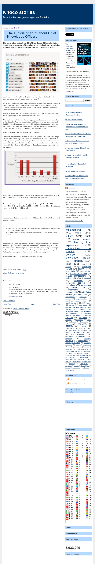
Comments (72, 383)
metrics (68, 299)
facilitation (83, 355)
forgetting (68, 338)
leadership (84, 322)
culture (69, 236)
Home (32, 304)
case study (70, 271)
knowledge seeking (75, 283)
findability (72, 322)
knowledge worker (71, 311)
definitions (72, 357)
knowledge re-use (71, 355)
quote (88, 236)
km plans (83, 318)
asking (71, 305)
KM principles (70, 324)
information (76, 361)
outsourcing (69, 359)
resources (68, 349)
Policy (89, 320)
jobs (88, 366)
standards (79, 320)
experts (82, 309)
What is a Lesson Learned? (73, 119)
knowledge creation (72, 343)
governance (86, 285)
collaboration (86, 311)
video (83, 264)
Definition (70, 254)
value (78, 233)
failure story (78, 287)
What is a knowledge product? (74, 171)
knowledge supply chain (75, 301)
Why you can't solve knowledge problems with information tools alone (75, 126)
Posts (70, 379)
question (74, 313)
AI (76, 349)
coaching (76, 366)
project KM (70, 278)
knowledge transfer (78, 257)
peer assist (83, 305)
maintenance (84, 357)
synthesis (81, 330)
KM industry (11, 273)
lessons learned (82, 239)
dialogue (68, 307)
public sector (76, 368)
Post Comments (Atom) (21, 308)
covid (77, 345)
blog (90, 355)
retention (68, 328)
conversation (70, 297)
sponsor (77, 351)
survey (22, 273)
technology (70, 285)
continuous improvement (75, 336)
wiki (86, 315)
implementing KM (78, 229)
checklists (79, 328)
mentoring (72, 364)
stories (71, 330)
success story (85, 271)
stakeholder (86, 368)
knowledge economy (74, 347)
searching (68, 320)
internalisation (86, 361)
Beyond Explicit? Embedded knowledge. (78, 164)
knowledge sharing (78, 273)
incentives (78, 280)
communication (71, 290)
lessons (67, 368)
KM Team (80, 307)
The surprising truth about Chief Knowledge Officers (31, 35)
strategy (78, 260)
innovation (82, 294)
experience (84, 349)
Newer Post (7, 304)
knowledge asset (71, 303)
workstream (68, 370)
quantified (82, 269)
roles (17, 273)
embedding (83, 297)
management (71, 292)
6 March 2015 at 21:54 (15, 296)
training (83, 326)
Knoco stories (19, 12)
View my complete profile (74, 221)
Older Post (56, 304)
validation (81, 359)
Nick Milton (73, 188)
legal (89, 328)
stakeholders (87, 351)
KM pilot (69, 318)
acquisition (68, 366)
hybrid (83, 366)
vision (70, 353)
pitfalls (84, 324)
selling (78, 315)
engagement (87, 345)
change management (75, 276)
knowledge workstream (82, 332)
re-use (87, 347)
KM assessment (78, 334)
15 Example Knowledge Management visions (78, 113)
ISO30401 (69, 326)
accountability (83, 341)
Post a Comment (9, 300)
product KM (84, 364)
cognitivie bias (81, 299)
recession (68, 351)
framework (86, 278)
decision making (82, 353)
